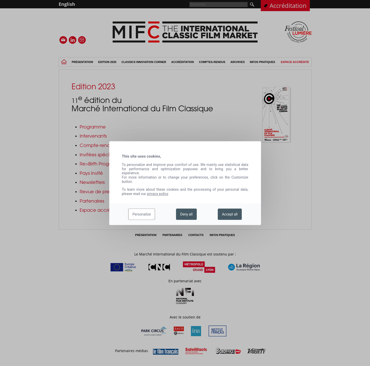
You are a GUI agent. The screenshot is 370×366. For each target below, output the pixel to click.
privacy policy (157, 194)
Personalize (142, 214)
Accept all (230, 214)
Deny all (186, 214)
